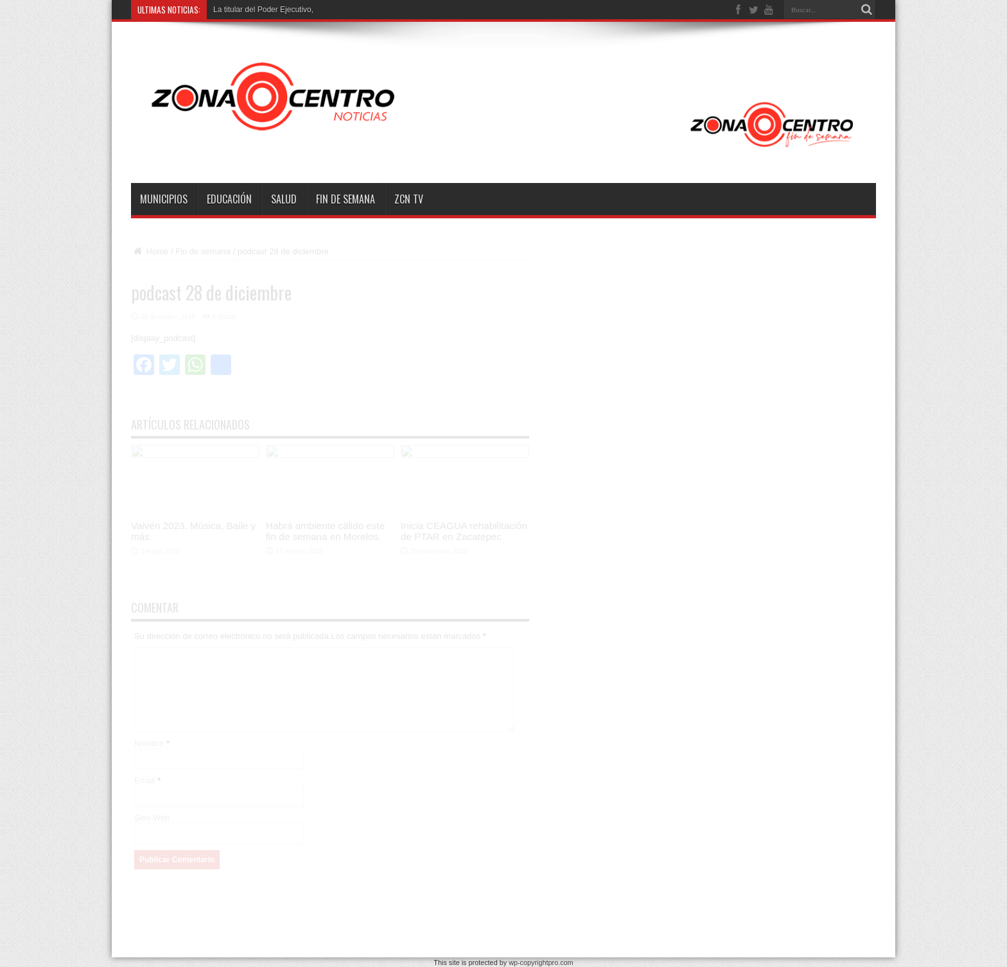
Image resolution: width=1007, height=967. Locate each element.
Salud (284, 199)
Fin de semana (345, 199)
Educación (229, 199)
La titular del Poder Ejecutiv (260, 9)
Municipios (164, 199)
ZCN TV (408, 199)
